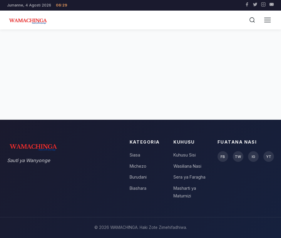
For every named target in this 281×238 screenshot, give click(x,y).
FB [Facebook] (222, 156)
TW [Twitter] (238, 156)
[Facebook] (247, 5)
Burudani (138, 176)
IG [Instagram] (253, 156)
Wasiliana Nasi (187, 166)
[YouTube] (271, 5)
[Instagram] (263, 5)
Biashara (138, 188)
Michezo (138, 166)
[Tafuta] (252, 20)
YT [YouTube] (268, 156)
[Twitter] (255, 5)
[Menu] (267, 20)
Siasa (135, 154)
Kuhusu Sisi (184, 154)
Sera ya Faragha (189, 176)
